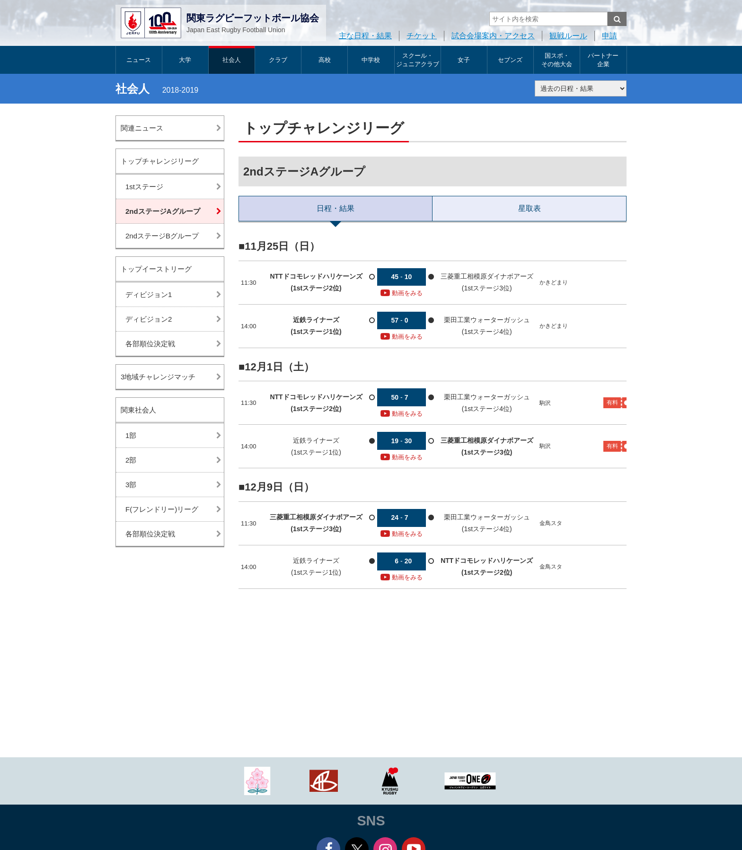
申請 (609, 36)
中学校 (371, 59)
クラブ (278, 59)
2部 (130, 460)
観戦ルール (568, 36)
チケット (421, 36)
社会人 (231, 59)
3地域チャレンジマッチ (158, 377)
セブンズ (510, 59)
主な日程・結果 (365, 36)
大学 (185, 59)
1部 (130, 435)
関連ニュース (142, 128)
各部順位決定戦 (150, 344)
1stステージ (144, 187)
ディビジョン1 (148, 294)
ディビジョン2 (148, 319)
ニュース (138, 59)
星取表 (529, 208)
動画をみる (401, 293)
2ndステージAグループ (162, 211)
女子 (464, 59)
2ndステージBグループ (162, 236)
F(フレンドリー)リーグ (161, 509)
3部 (130, 485)
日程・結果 (335, 208)
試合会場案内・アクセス (493, 36)
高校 (324, 59)
